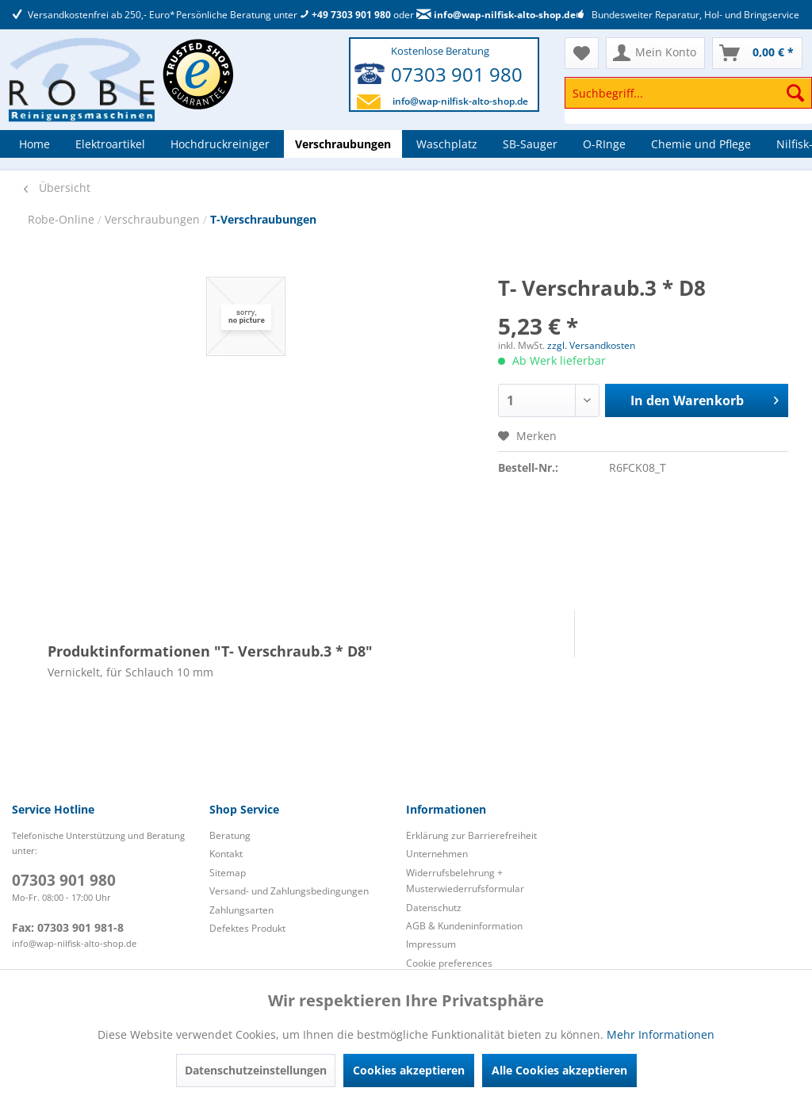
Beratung (230, 835)
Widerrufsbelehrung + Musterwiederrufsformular (465, 880)
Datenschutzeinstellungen (256, 1070)
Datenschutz (434, 907)
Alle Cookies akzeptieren (559, 1070)
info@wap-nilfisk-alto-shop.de (496, 14)
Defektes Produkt (247, 928)
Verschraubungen (154, 219)
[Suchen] (795, 93)
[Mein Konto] (655, 53)
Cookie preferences (449, 963)
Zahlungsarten (241, 910)
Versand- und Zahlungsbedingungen (289, 891)
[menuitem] (688, 100)
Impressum (431, 944)
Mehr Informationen (660, 1034)
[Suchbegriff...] (688, 93)
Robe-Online (63, 219)
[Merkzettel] (582, 53)
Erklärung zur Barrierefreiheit (471, 835)
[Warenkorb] (757, 53)
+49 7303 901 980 (345, 14)
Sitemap (227, 872)
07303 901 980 (457, 74)
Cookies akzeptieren (409, 1070)
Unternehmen (437, 853)
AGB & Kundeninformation (464, 926)
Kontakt (226, 853)
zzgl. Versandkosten (591, 345)
